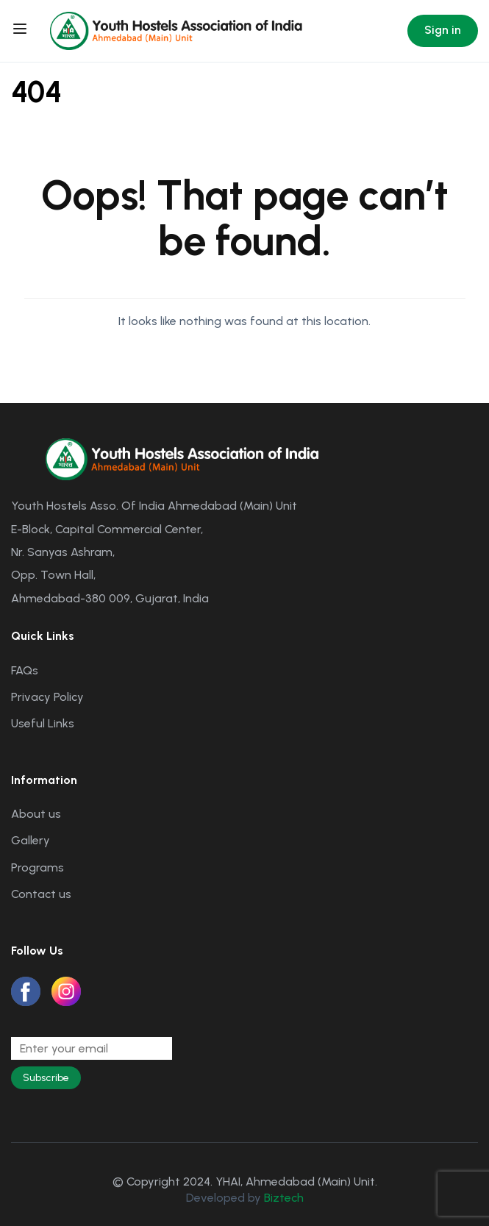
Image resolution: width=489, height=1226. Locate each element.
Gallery (30, 840)
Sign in (442, 30)
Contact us (41, 894)
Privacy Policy (47, 697)
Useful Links (42, 723)
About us (36, 814)
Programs (37, 867)
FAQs (24, 670)
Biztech (284, 1198)
